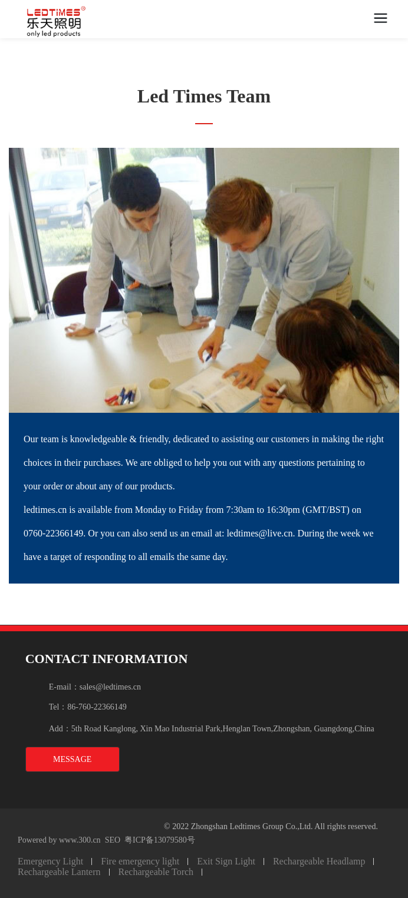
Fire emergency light (140, 861)
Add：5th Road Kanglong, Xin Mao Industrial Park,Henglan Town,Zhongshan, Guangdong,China (211, 728)
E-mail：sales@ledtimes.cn (95, 686)
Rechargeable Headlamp (319, 861)
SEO (112, 840)
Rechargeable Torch (156, 872)
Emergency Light (50, 861)
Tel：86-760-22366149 (88, 707)
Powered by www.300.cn (59, 840)
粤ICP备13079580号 (159, 840)
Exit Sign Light (226, 861)
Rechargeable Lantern (59, 872)
